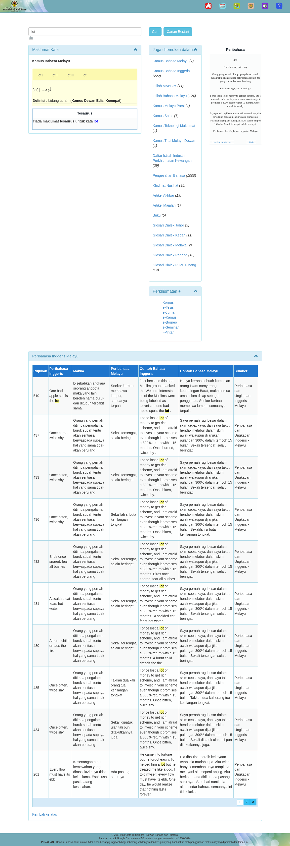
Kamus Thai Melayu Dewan (174, 141)
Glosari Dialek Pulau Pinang (174, 265)
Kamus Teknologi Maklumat (174, 126)
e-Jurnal (169, 312)
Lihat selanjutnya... (222, 142)
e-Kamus (170, 317)
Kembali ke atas (44, 814)
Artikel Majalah (164, 205)
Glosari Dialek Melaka (170, 245)
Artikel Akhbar (163, 195)
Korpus (168, 302)
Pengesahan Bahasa (169, 175)
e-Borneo (170, 322)
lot (84, 75)
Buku (157, 215)
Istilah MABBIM (165, 86)
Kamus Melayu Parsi (169, 106)
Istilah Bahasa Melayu (170, 96)
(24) (251, 142)
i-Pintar (168, 332)
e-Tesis (168, 307)
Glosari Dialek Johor (168, 225)
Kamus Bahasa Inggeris (171, 71)
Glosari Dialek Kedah (169, 235)
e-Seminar (171, 327)
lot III (70, 75)
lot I (40, 75)
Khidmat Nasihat (165, 185)
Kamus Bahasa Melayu (171, 61)
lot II (55, 75)
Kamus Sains (163, 116)
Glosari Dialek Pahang (170, 255)
